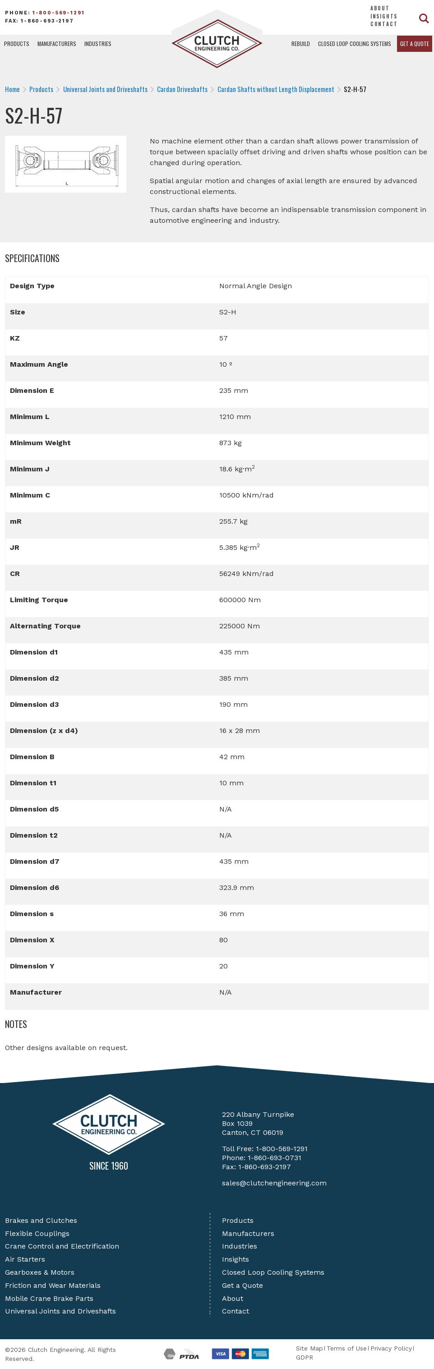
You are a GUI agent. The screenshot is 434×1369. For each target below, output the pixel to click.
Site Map (309, 1348)
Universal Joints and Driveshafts (60, 1311)
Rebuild (300, 43)
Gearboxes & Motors (39, 1272)
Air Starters (25, 1259)
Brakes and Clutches (41, 1220)
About (380, 8)
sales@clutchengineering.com (274, 1183)
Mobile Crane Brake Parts (49, 1298)
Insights (384, 16)
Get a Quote (414, 43)
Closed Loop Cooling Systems (354, 43)
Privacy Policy (391, 1348)
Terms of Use (347, 1348)
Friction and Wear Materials (53, 1285)
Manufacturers (56, 43)
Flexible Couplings (37, 1233)
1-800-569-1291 (58, 13)
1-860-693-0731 (274, 1157)
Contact (384, 24)
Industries (97, 43)
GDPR (304, 1357)
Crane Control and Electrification (62, 1246)
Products (16, 43)
